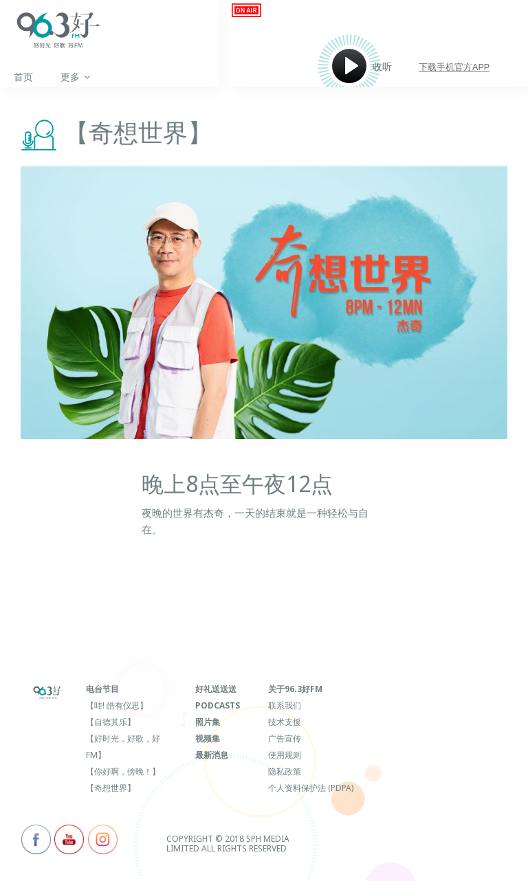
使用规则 (284, 755)
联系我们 (284, 705)
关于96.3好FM (295, 689)
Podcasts (217, 705)
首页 (23, 76)
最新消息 (211, 755)
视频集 (207, 738)
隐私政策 (284, 771)
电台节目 (102, 689)
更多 (75, 76)
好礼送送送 (215, 689)
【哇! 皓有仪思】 (117, 705)
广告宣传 (284, 738)
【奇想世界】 (110, 788)
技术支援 (284, 722)
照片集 (207, 722)
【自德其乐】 (110, 722)
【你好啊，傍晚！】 (123, 771)
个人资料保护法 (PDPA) (310, 788)
